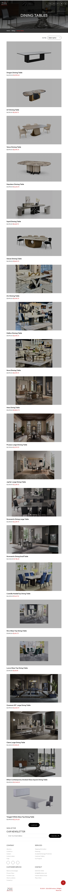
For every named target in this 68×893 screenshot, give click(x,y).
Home (8, 30)
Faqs (8, 858)
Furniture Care (10, 875)
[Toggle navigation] (65, 3)
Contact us (9, 851)
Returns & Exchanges (12, 871)
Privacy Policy (10, 873)
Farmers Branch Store (41, 875)
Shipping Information (40, 849)
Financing (37, 851)
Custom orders (11, 856)
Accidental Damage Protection (43, 854)
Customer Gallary (40, 856)
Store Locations (11, 878)
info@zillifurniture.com (41, 873)
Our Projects (38, 858)
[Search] (50, 3)
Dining (13, 30)
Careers (9, 854)
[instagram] (18, 862)
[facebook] (13, 862)
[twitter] (8, 862)
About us (9, 849)
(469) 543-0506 (39, 871)
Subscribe (55, 836)
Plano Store (38, 878)
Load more (34, 825)
